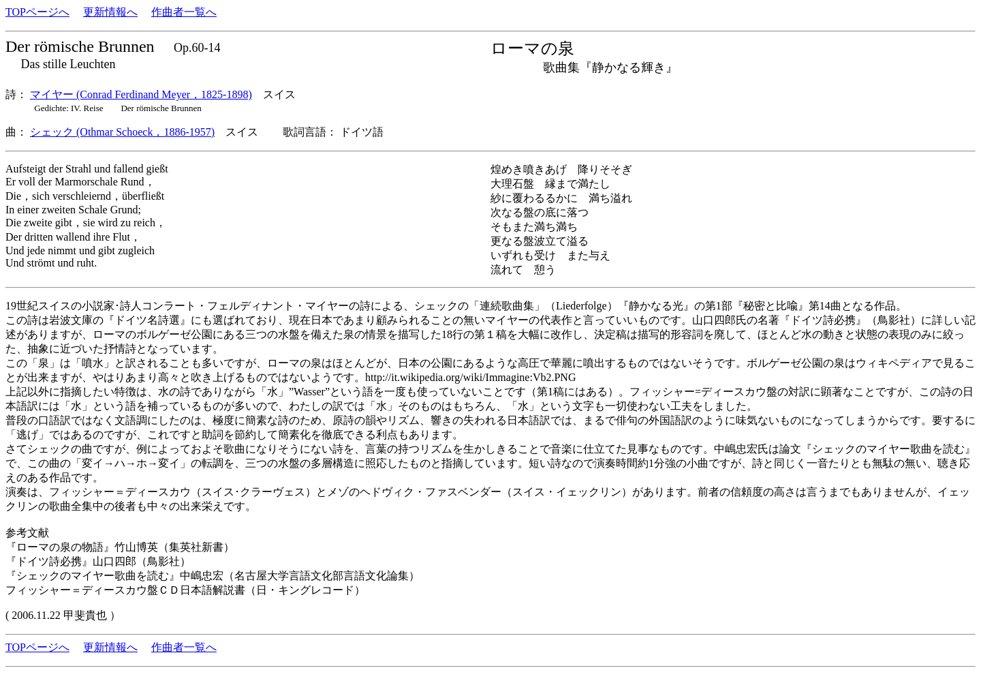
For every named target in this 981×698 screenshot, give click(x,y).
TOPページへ (37, 12)
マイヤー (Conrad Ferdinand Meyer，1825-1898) (141, 94)
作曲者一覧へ (184, 12)
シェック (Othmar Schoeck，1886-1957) (122, 132)
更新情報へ (110, 12)
